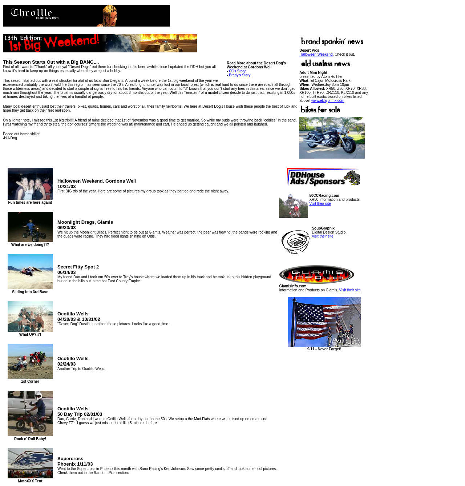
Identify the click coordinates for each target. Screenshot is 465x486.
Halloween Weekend (316, 54)
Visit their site (320, 204)
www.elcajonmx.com (327, 101)
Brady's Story (239, 75)
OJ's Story (237, 71)
